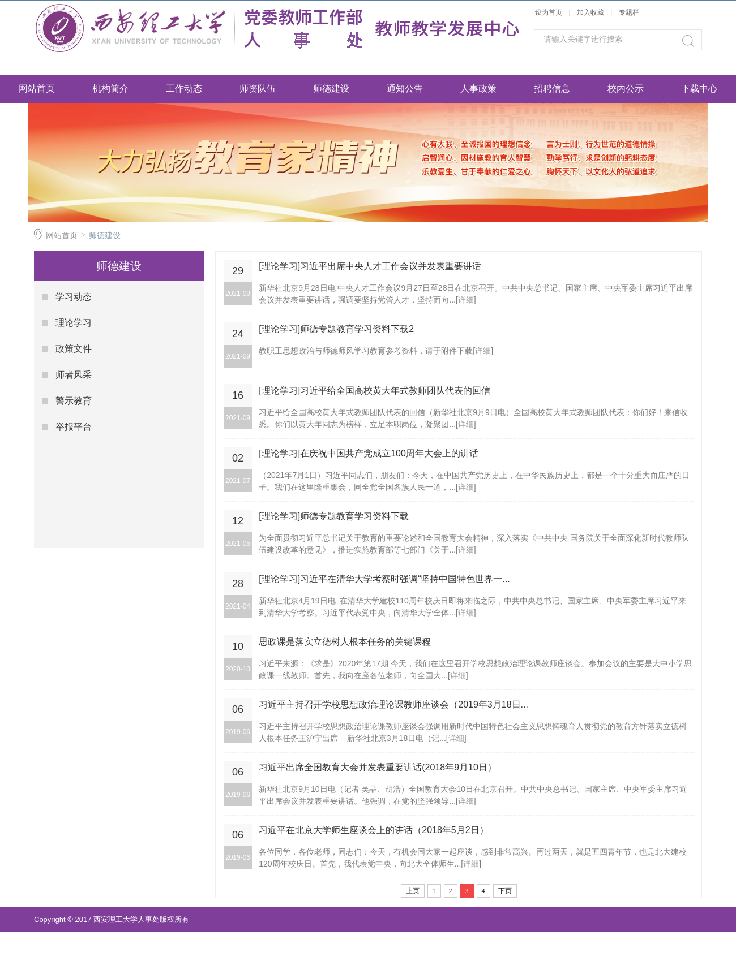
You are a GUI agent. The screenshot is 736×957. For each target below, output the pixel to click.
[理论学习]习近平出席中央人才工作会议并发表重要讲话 (370, 266)
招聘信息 (552, 88)
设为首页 (548, 12)
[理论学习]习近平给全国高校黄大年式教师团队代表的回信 (374, 390)
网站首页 (37, 88)
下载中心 (699, 88)
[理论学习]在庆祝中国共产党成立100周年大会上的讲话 (368, 453)
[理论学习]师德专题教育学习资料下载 (334, 516)
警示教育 (73, 401)
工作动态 (184, 88)
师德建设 (331, 88)
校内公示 (625, 88)
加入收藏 (590, 12)
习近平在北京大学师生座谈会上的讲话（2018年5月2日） (373, 830)
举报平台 (73, 427)
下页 (505, 891)
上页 (413, 891)
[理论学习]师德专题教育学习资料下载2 (336, 329)
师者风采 (73, 375)
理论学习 (73, 322)
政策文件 (73, 349)
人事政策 (478, 88)
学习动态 (73, 296)
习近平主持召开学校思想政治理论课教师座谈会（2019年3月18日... (393, 704)
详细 (466, 299)
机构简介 (110, 88)
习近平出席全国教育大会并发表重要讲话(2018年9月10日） (378, 767)
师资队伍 (257, 88)
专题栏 (629, 12)
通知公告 (405, 88)
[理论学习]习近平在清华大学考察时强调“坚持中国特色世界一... (384, 579)
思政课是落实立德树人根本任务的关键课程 (345, 641)
